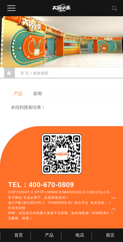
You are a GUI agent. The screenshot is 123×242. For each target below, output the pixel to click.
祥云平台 (81, 203)
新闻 (37, 93)
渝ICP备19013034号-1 (26, 203)
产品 (18, 93)
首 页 (24, 73)
